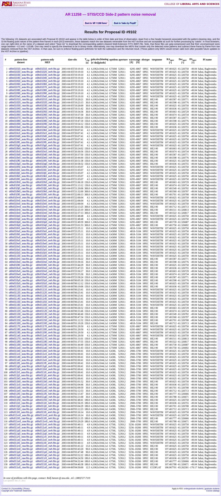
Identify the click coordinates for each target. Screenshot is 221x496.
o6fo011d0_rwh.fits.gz (47, 387)
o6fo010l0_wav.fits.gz (21, 179)
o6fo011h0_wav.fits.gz (21, 369)
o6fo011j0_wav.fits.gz (21, 375)
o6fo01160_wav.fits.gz (21, 305)
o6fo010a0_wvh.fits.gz (47, 96)
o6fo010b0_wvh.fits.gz (47, 130)
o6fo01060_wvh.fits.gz (47, 84)
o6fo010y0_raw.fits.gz (21, 280)
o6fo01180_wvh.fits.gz (47, 329)
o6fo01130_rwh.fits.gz (47, 314)
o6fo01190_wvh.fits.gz (47, 332)
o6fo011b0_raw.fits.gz (21, 381)
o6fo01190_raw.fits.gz (21, 344)
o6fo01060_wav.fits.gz (21, 84)
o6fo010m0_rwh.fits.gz (47, 206)
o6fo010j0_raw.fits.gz (20, 188)
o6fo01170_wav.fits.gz (21, 326)
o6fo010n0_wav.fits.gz (21, 200)
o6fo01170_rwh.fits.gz (47, 338)
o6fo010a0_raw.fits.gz (21, 127)
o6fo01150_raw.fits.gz (21, 320)
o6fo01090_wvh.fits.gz (47, 93)
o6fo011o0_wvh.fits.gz (47, 427)
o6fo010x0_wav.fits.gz (21, 246)
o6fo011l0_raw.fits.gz (20, 418)
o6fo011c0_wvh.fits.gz (47, 354)
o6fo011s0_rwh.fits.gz (48, 461)
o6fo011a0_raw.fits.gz (21, 348)
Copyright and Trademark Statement (16, 491)
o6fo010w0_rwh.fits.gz (47, 274)
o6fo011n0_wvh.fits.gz (47, 424)
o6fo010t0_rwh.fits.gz (47, 265)
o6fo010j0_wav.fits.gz (21, 173)
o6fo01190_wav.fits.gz (21, 332)
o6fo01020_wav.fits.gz (21, 72)
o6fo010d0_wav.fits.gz (21, 136)
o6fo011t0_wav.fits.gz (21, 443)
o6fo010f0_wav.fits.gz (21, 142)
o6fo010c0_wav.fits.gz (21, 133)
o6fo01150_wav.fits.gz (21, 302)
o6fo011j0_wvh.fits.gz (47, 375)
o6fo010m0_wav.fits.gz (20, 197)
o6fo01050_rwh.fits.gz (47, 111)
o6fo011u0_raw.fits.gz (21, 467)
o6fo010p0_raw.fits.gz (21, 222)
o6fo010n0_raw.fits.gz (21, 210)
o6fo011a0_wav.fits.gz (21, 335)
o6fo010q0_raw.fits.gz (21, 225)
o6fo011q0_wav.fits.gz (21, 433)
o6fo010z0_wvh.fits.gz (47, 252)
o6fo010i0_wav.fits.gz (21, 170)
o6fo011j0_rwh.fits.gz (47, 406)
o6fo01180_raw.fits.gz (21, 341)
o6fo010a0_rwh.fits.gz (47, 127)
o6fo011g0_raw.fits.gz (21, 397)
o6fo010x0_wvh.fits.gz (47, 246)
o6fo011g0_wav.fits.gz (21, 366)
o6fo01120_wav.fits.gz (21, 292)
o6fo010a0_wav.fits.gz (21, 96)
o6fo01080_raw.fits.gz (21, 121)
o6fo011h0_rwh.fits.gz (47, 400)
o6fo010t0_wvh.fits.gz (47, 234)
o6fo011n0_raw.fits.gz (21, 446)
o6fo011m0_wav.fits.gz (20, 415)
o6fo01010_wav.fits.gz (21, 68)
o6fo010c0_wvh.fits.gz (47, 133)
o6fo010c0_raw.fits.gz (21, 151)
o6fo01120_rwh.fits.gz (47, 311)
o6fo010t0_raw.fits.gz (20, 265)
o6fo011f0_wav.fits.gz (21, 363)
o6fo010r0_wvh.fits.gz (48, 228)
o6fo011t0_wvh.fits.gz (47, 443)
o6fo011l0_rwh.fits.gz (47, 418)
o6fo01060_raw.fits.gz (21, 114)
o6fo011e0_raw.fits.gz (21, 390)
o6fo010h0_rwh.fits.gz (47, 182)
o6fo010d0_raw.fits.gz (21, 154)
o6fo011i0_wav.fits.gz (21, 372)
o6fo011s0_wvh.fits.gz (47, 440)
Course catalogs (212, 491)
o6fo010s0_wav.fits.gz (21, 231)
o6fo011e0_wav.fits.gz (21, 360)
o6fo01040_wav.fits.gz (21, 78)
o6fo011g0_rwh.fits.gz (47, 397)
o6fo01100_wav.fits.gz (21, 256)
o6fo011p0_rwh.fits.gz (47, 452)
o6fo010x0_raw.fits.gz (21, 277)
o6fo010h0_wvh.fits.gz (47, 167)
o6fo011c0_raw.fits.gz (21, 384)
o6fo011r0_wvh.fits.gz (48, 436)
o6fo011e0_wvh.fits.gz (47, 360)
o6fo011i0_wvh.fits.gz (47, 372)
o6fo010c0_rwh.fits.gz (48, 151)
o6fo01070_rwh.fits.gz (47, 118)
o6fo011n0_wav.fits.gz (21, 424)
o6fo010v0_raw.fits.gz (21, 271)
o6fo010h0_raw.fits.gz (21, 182)
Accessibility (17, 489)
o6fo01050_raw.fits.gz (21, 111)
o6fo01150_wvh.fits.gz (47, 302)
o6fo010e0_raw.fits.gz (21, 157)
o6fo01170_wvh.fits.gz (47, 326)
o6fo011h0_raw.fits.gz (21, 400)
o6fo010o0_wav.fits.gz (21, 203)
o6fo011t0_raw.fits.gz (20, 464)
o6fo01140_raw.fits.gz (21, 317)
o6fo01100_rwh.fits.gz (47, 286)
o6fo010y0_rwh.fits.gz (48, 280)
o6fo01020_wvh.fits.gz (47, 72)
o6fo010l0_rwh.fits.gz (47, 194)
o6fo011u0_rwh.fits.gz (47, 467)
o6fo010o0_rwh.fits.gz (47, 213)
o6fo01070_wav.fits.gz (21, 87)
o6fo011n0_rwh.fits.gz (47, 446)
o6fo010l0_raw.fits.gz (20, 194)
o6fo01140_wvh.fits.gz (47, 298)
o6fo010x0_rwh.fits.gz (48, 277)
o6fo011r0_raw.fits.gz (21, 458)
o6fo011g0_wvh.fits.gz (47, 366)
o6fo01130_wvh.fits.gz (47, 295)
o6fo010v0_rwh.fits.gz (48, 271)
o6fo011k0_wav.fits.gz (21, 378)
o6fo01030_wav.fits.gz (21, 75)
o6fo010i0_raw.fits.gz (20, 185)
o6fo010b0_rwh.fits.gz (47, 148)
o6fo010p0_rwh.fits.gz (47, 222)
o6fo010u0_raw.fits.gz (21, 268)
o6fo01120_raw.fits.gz (21, 311)
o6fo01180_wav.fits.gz (21, 329)
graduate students (212, 489)
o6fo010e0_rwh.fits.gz (47, 157)
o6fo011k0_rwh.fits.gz (48, 409)
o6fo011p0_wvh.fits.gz (47, 430)
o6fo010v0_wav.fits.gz (21, 240)
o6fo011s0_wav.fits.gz (21, 440)
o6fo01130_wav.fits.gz (21, 295)
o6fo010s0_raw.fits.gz (21, 262)
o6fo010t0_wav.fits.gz (21, 234)
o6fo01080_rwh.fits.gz (47, 121)
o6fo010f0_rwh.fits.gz (47, 160)
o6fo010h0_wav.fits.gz (21, 167)
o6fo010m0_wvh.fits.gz (47, 197)
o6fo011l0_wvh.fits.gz (47, 412)
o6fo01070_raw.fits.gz (21, 118)
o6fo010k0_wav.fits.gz (21, 176)
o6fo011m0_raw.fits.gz (21, 421)
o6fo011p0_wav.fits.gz (21, 430)
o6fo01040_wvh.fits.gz (47, 78)
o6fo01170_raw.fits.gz (21, 338)
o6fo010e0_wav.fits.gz (21, 139)
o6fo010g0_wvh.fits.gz (47, 145)
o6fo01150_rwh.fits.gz (47, 320)
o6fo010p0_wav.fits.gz (21, 216)
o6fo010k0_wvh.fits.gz (47, 176)
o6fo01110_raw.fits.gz (21, 308)
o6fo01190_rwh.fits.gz (47, 344)
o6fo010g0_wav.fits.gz (21, 145)
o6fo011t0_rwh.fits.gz (47, 464)
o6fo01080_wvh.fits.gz (47, 90)
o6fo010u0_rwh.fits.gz (47, 268)
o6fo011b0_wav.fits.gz (21, 351)
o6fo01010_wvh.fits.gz (47, 68)
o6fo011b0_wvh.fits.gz (47, 351)
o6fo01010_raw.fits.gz (21, 99)
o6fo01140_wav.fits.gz (21, 298)
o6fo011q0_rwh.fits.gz (47, 455)
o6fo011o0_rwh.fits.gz (47, 449)
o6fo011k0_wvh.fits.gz (47, 378)
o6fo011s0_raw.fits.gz (21, 461)
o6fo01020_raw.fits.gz (21, 102)
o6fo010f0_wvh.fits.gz (47, 142)
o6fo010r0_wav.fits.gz (21, 228)
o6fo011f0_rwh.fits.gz (47, 394)
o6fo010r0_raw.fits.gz (21, 259)
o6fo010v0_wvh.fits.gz (47, 240)
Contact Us (6, 489)
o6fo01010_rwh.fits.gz (47, 99)
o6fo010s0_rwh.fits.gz (48, 262)
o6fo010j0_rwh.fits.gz (47, 188)
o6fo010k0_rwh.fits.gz (48, 191)
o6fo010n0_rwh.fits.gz (47, 210)
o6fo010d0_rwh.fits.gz (47, 154)
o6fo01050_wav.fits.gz (21, 81)
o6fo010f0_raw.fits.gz (20, 160)
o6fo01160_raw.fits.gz (21, 323)
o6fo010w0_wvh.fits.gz (47, 243)
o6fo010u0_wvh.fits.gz (47, 237)
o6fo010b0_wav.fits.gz (21, 130)
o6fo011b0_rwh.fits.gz (47, 381)
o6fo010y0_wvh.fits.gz (47, 249)
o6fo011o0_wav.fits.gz (21, 427)
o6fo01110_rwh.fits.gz (47, 308)
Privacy (27, 489)
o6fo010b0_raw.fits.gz (21, 148)
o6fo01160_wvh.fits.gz (47, 305)
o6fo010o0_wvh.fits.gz (47, 203)
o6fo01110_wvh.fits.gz (47, 289)
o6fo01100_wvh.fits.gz (47, 256)
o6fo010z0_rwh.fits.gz (48, 283)
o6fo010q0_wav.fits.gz (21, 219)
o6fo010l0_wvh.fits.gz (47, 179)
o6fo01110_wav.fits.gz (21, 289)
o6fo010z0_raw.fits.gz (21, 283)
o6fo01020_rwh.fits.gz (47, 102)
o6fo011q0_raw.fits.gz (21, 455)
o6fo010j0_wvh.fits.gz (47, 173)
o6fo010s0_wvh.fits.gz (47, 231)
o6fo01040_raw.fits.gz (21, 108)
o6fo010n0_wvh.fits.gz (47, 200)
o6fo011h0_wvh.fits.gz (47, 369)
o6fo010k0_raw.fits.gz (21, 191)
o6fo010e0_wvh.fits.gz (47, 139)
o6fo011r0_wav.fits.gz (21, 436)
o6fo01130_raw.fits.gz (21, 314)
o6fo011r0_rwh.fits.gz (47, 458)
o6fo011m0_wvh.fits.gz (47, 415)
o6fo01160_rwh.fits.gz (47, 323)
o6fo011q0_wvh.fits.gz (47, 433)
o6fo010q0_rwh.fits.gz (47, 225)
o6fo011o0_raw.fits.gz (21, 449)
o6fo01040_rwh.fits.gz (47, 108)
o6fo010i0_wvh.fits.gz (47, 170)
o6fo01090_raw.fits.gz (21, 124)
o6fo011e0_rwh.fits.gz (47, 390)
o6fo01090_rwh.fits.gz (47, 124)
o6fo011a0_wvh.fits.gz (47, 335)
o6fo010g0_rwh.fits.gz (47, 164)
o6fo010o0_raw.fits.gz (21, 213)
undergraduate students (193, 489)
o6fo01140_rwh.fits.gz (47, 317)
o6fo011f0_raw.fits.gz (20, 394)
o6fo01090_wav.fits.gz (21, 93)
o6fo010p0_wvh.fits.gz (47, 216)
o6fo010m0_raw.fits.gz (21, 206)
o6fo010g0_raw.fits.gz (21, 164)
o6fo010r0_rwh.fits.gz (47, 259)
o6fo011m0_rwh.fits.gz (47, 421)
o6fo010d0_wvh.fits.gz (47, 136)
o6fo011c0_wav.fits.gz (21, 354)
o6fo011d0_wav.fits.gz (21, 357)
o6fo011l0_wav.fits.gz (21, 412)
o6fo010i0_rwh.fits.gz (47, 185)
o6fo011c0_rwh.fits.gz (48, 384)
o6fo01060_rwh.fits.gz (47, 114)
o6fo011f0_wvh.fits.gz (47, 363)
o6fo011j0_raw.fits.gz (20, 406)
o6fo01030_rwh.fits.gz (47, 105)
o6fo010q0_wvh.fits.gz (47, 219)
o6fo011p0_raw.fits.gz (21, 452)
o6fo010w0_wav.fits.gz (21, 243)
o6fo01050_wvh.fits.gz (47, 81)
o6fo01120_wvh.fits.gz (47, 292)
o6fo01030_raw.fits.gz (21, 105)
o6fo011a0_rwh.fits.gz (47, 348)
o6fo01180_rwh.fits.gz (47, 341)
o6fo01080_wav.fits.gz (21, 90)
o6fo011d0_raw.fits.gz (21, 387)
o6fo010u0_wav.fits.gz (21, 237)
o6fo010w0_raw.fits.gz (21, 274)
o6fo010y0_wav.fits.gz (21, 249)
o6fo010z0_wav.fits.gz (21, 252)
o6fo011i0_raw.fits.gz (20, 403)
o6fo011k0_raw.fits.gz (21, 409)
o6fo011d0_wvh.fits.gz (47, 357)
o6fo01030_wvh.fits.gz (47, 75)
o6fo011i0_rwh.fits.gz (47, 403)
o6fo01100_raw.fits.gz (21, 286)
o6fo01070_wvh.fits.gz (47, 87)
